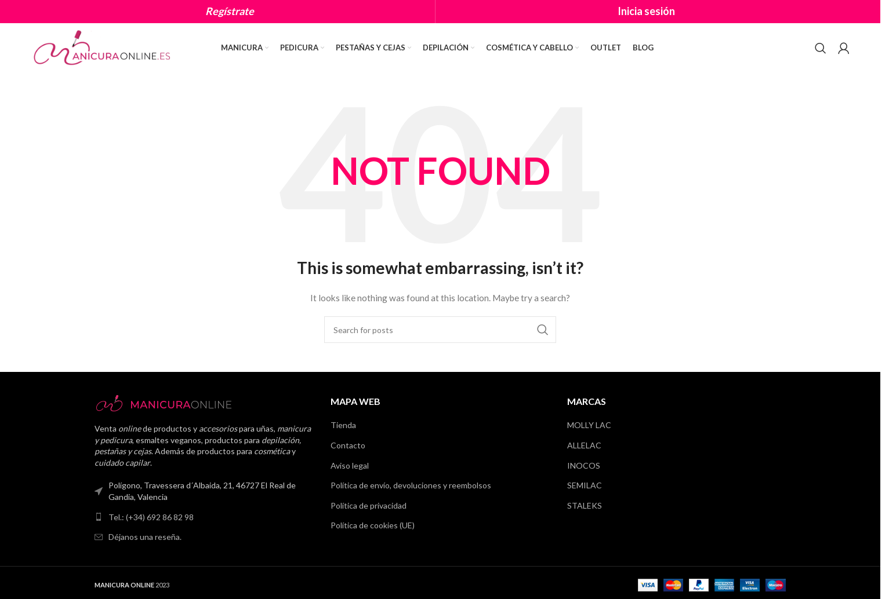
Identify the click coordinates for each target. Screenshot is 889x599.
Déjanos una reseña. (145, 537)
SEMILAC (584, 485)
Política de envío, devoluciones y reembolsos (411, 485)
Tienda (343, 425)
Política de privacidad (369, 505)
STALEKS (584, 505)
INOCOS (583, 465)
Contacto (348, 445)
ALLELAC (584, 445)
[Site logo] (103, 47)
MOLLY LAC (589, 425)
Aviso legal (350, 465)
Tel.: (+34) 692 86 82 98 (151, 517)
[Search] (820, 48)
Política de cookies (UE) (373, 525)
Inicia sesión (646, 11)
